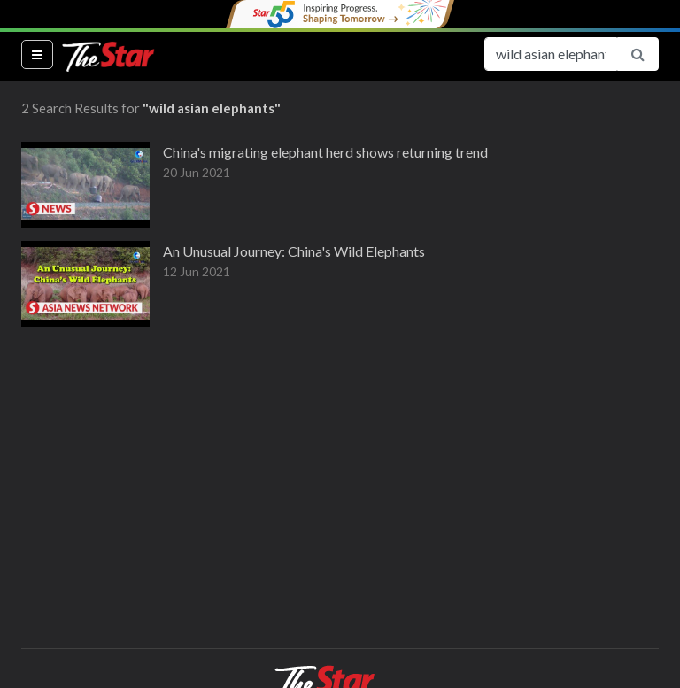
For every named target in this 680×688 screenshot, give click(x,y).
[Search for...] (550, 54)
